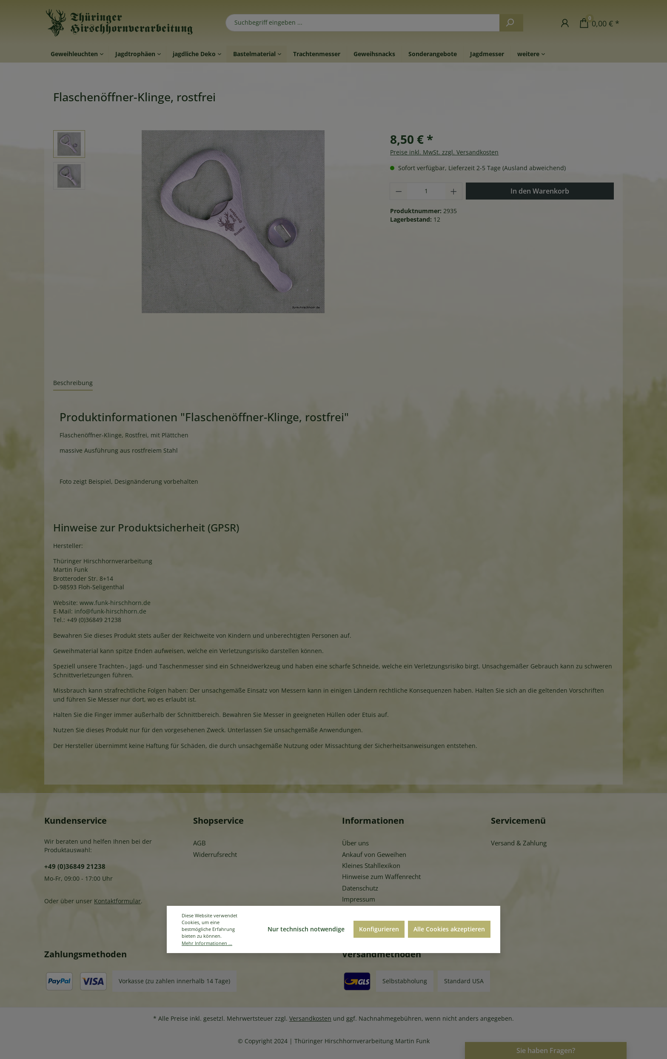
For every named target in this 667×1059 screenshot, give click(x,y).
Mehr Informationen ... (207, 943)
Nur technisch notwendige (306, 929)
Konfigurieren (379, 929)
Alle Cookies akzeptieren (449, 929)
